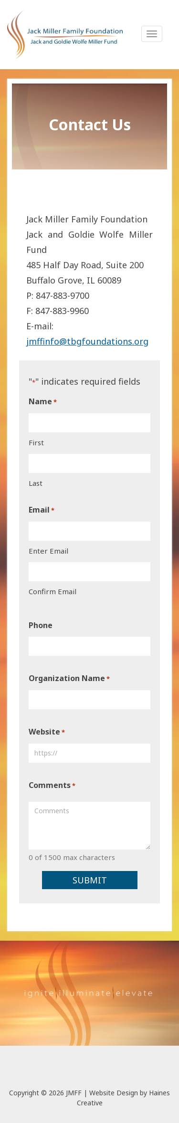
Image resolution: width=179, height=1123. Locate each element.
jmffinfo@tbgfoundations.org (87, 341)
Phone (41, 625)
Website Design (113, 1092)
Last (35, 483)
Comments (52, 785)
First (36, 442)
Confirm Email (52, 591)
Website (47, 732)
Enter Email (48, 551)
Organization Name (69, 678)
